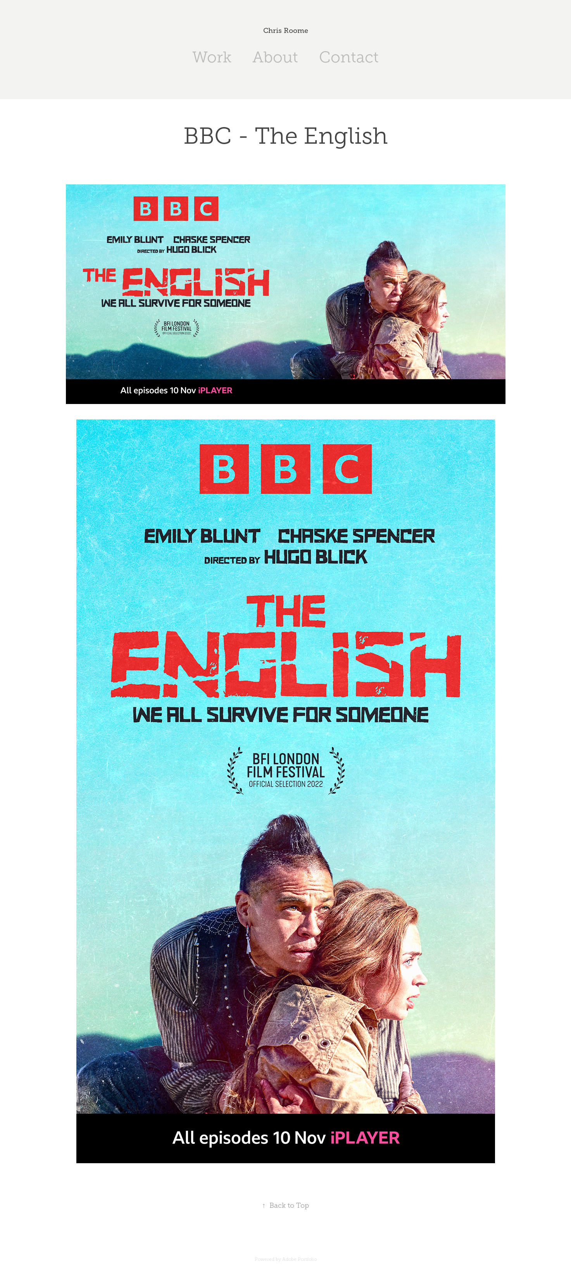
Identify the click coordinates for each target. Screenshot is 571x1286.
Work (211, 57)
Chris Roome (285, 30)
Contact (349, 57)
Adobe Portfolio (299, 1259)
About (275, 57)
